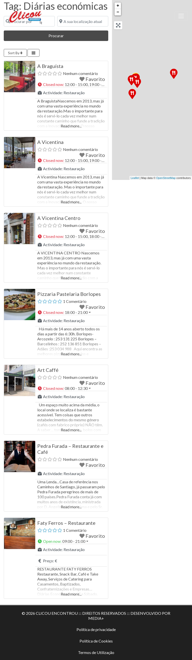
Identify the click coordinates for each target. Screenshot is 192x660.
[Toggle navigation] (181, 16)
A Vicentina (50, 142)
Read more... (71, 125)
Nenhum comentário (80, 73)
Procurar (63, 35)
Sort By (15, 53)
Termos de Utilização (96, 652)
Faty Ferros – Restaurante (66, 523)
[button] (71, 84)
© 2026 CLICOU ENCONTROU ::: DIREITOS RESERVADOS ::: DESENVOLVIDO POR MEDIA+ (96, 616)
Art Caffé (47, 370)
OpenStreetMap (166, 177)
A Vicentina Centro (58, 218)
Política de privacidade (96, 629)
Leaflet (135, 177)
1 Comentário (74, 301)
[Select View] (34, 53)
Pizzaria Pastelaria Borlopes (69, 294)
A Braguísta (50, 66)
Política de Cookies (96, 641)
